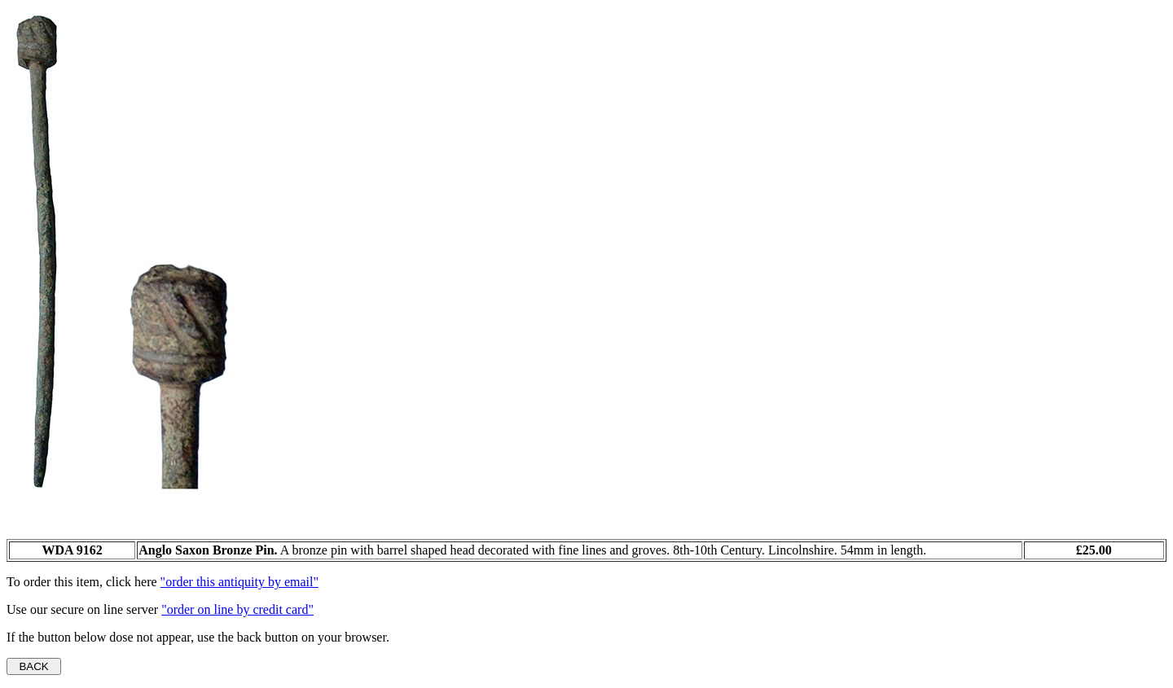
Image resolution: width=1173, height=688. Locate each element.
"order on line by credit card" (237, 609)
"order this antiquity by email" (239, 582)
